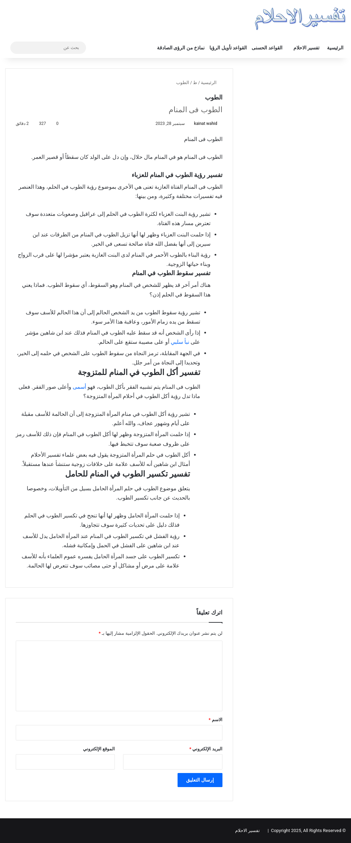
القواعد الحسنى (267, 47)
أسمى (79, 387)
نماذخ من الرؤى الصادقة (181, 47)
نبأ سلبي (181, 342)
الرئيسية (335, 47)
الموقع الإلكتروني (99, 748)
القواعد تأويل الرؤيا (228, 47)
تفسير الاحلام (306, 47)
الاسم (215, 719)
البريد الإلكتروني (205, 748)
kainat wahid (205, 123)
